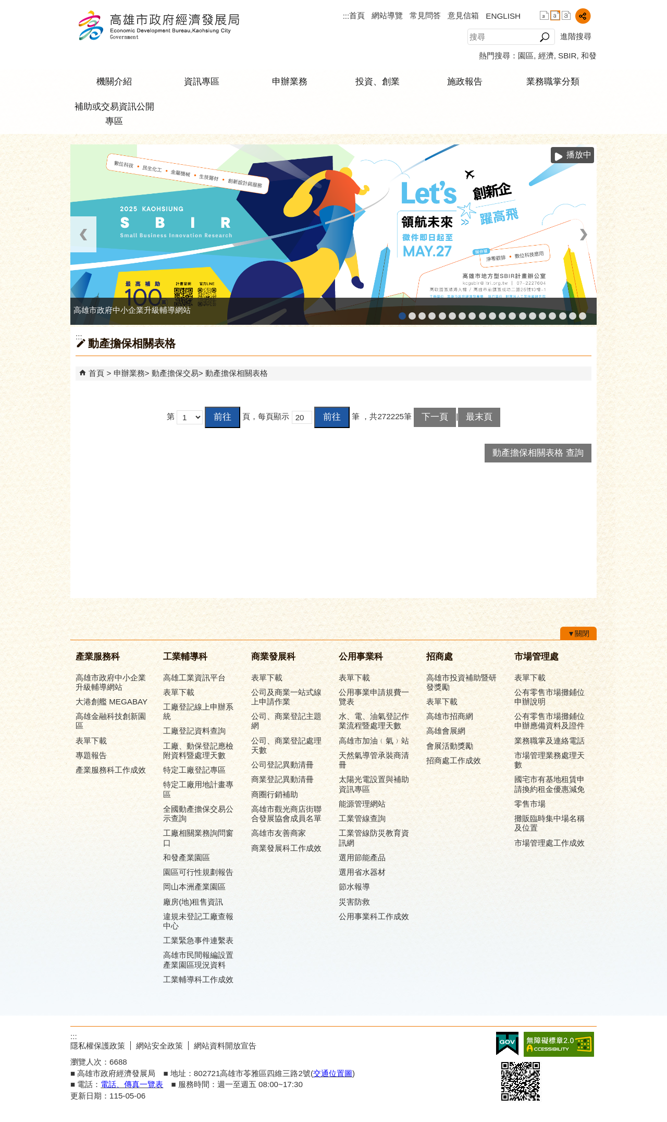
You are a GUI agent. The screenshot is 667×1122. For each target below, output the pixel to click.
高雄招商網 (542, 312)
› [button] (584, 234)
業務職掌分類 (552, 82)
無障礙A (559, 1044)
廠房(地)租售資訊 (193, 901)
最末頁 (479, 417)
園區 (526, 55)
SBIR (567, 55)
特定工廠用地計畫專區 (198, 789)
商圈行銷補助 (274, 794)
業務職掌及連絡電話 (549, 740)
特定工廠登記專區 (194, 769)
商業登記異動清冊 (282, 779)
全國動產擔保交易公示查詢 (198, 813)
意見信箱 (463, 15)
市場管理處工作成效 (549, 842)
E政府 (507, 1043)
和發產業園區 (442, 312)
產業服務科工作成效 (111, 769)
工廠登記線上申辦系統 (432, 312)
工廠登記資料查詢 (194, 730)
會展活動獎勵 (449, 745)
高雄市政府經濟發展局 (158, 25)
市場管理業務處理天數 (549, 760)
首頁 (357, 15)
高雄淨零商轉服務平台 (532, 312)
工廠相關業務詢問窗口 (198, 837)
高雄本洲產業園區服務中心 (462, 312)
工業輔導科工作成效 (198, 979)
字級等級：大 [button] (566, 15)
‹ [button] (83, 234)
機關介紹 (114, 82)
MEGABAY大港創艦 (412, 312)
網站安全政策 (159, 1045)
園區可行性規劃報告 (198, 872)
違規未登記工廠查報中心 (198, 921)
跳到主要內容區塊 (5, 5)
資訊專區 (201, 82)
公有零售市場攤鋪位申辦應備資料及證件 (549, 721)
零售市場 (530, 803)
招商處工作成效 (453, 760)
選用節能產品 (362, 857)
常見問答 (425, 15)
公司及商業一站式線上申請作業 (286, 697)
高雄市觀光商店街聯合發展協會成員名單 (286, 813)
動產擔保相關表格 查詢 (538, 453)
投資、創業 (377, 82)
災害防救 (354, 901)
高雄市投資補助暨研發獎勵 (461, 682)
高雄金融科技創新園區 (422, 312)
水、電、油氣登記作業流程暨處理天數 (374, 721)
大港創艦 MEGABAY (111, 701)
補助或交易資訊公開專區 (114, 114)
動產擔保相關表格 (236, 373)
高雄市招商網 (449, 716)
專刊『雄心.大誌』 (562, 312)
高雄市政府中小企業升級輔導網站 (402, 312)
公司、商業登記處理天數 (286, 745)
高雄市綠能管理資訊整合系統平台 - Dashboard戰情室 (522, 312)
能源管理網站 (362, 803)
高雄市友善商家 (482, 312)
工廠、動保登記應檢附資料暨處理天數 (198, 750)
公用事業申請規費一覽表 (374, 697)
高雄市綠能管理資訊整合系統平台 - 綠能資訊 (512, 312)
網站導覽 (387, 15)
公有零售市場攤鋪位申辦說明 (549, 697)
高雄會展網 (552, 312)
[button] (544, 37)
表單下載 (91, 740)
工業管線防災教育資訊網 (502, 312)
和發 (589, 55)
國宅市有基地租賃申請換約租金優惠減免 (549, 784)
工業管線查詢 (362, 818)
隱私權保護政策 (97, 1045)
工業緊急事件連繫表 (198, 940)
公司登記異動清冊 (282, 764)
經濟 (546, 55)
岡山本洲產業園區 (194, 886)
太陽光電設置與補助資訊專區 (374, 784)
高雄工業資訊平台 (452, 312)
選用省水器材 (362, 872)
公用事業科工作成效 (374, 916)
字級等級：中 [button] (555, 15)
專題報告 (91, 755)
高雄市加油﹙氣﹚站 (374, 740)
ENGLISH (503, 15)
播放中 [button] (578, 154)
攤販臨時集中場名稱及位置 (549, 823)
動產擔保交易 (175, 373)
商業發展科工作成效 (286, 848)
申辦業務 (289, 82)
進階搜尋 (575, 36)
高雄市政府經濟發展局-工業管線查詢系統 (492, 312)
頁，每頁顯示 (265, 416)
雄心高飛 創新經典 (572, 312)
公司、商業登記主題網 (472, 312)
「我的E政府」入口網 (582, 312)
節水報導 (354, 886)
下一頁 (435, 417)
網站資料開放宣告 (225, 1045)
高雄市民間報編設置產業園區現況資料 (198, 959)
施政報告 (465, 82)
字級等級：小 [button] (544, 15)
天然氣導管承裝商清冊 (374, 760)
